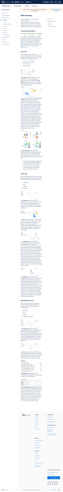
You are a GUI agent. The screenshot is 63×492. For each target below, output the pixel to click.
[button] (17, 26)
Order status (46, 2)
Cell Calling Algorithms (31, 108)
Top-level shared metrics (52, 21)
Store (52, 2)
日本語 (58, 489)
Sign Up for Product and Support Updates (53, 477)
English (51, 489)
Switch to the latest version (56, 10)
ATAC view (50, 24)
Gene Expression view (52, 26)
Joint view (50, 23)
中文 (55, 489)
